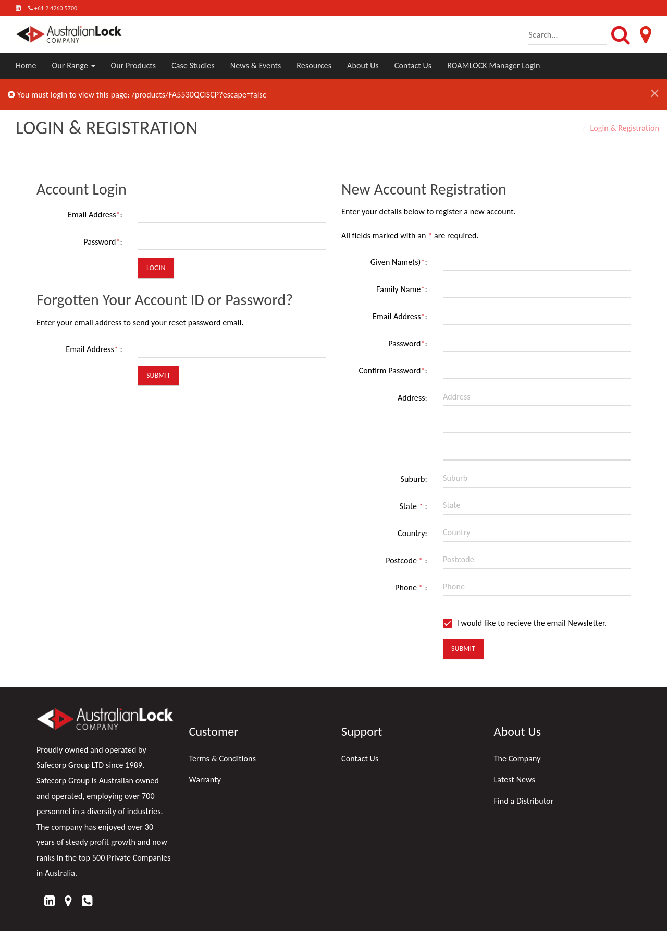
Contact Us (412, 65)
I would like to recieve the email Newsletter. (525, 623)
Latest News (514, 779)
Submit (158, 375)
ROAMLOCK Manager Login (493, 65)
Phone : (411, 587)
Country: (412, 533)
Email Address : (94, 349)
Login (156, 267)
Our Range (73, 65)
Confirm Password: (393, 371)
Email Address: (95, 215)
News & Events (255, 65)
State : (413, 506)
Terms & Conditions (222, 759)
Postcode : (406, 560)
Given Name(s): (398, 262)
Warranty (205, 779)
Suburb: (413, 479)
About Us (363, 65)
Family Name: (401, 289)
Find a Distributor (524, 801)
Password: (102, 242)
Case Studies (193, 65)
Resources (314, 65)
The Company (517, 759)
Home (26, 65)
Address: (412, 398)
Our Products (133, 65)
